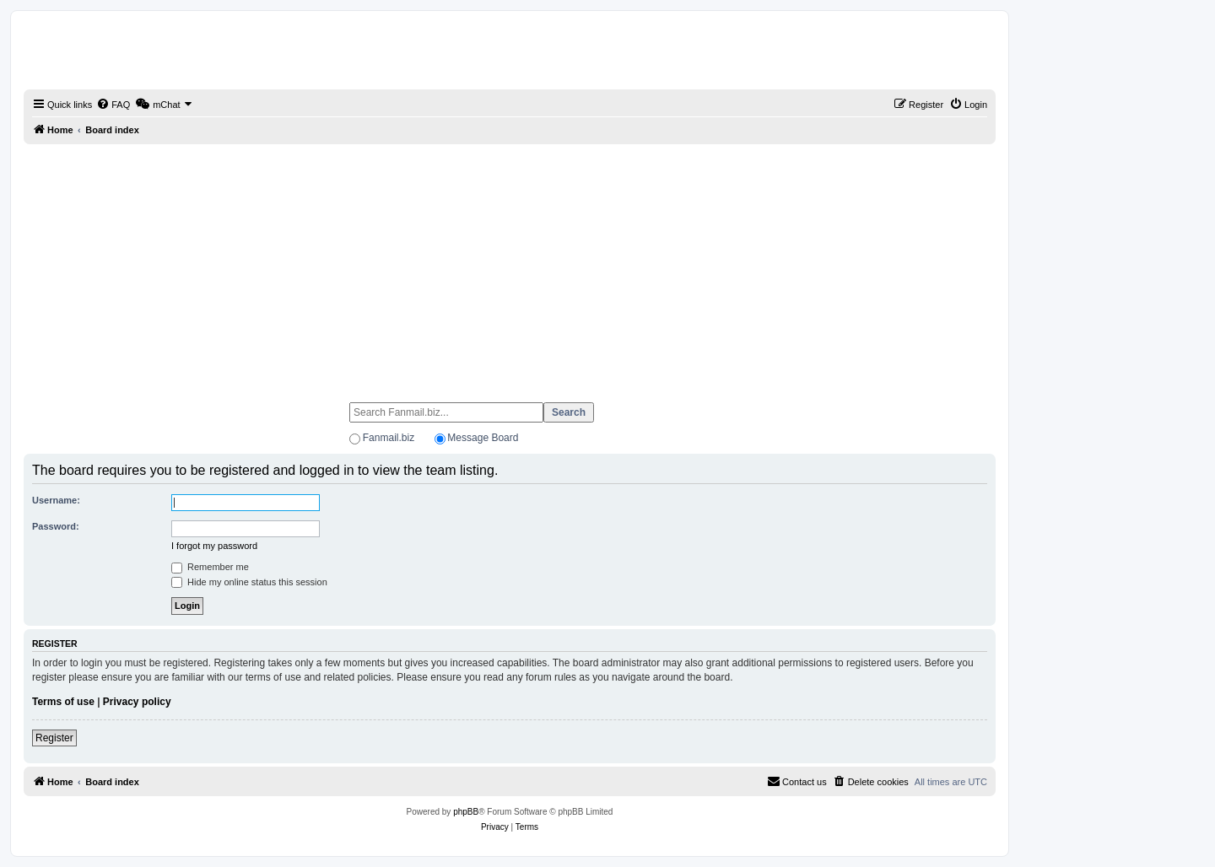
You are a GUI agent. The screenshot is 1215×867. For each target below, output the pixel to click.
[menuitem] (113, 104)
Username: (56, 500)
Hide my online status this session (249, 582)
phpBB (465, 811)
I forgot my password (214, 546)
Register (54, 738)
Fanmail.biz (388, 438)
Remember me (210, 567)
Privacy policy (137, 702)
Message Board (482, 438)
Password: (55, 526)
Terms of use (63, 702)
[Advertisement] (510, 266)
